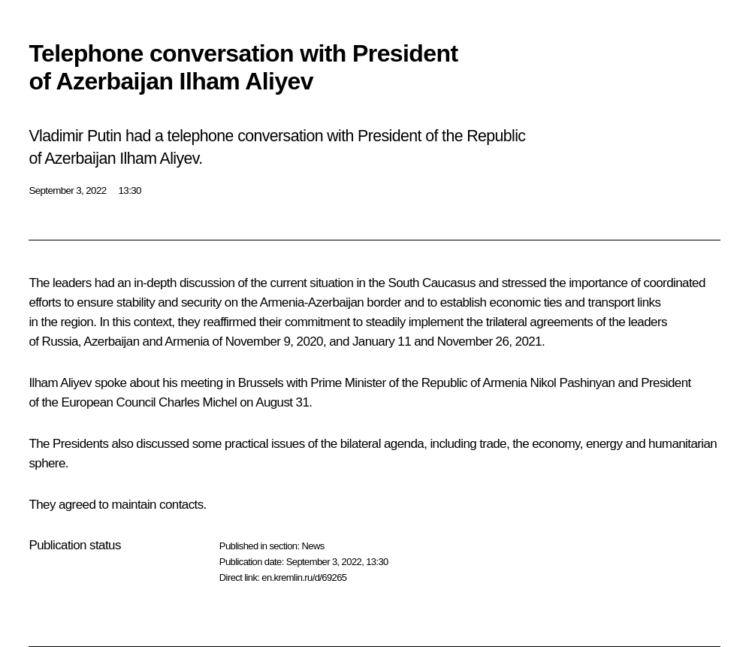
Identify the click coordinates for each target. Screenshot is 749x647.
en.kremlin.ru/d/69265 (303, 577)
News (312, 546)
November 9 (258, 341)
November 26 (473, 341)
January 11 (381, 341)
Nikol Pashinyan (572, 383)
